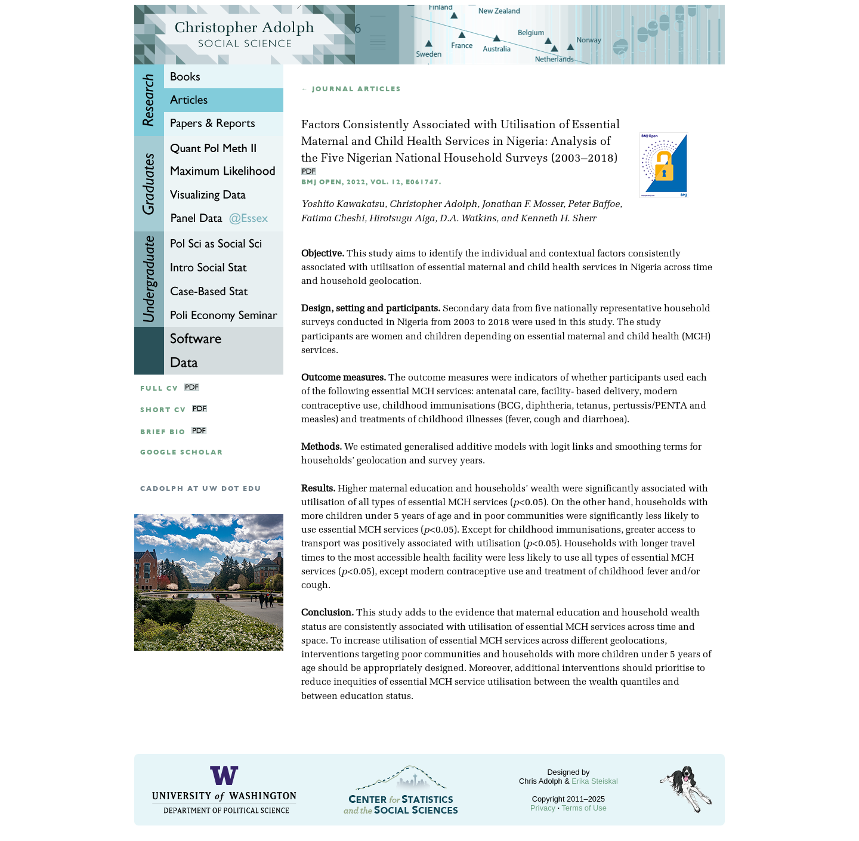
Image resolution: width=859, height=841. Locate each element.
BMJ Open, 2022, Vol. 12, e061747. (371, 182)
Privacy (542, 807)
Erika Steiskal (594, 781)
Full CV (159, 388)
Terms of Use (583, 807)
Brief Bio (163, 432)
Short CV (163, 410)
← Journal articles (351, 89)
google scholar (181, 452)
